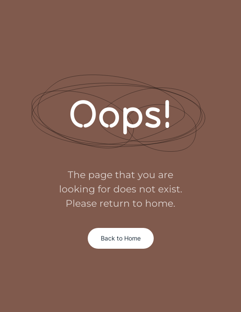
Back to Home (121, 238)
